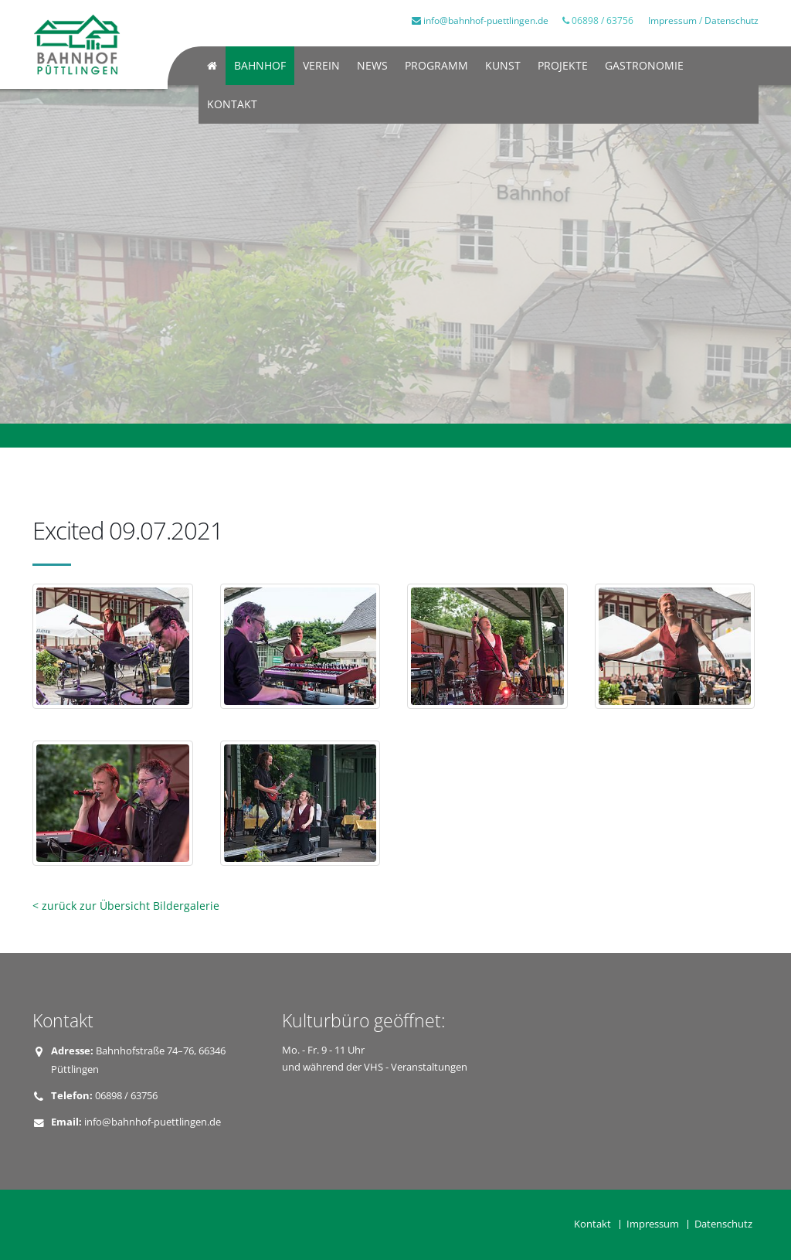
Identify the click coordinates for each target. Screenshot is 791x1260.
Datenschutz (731, 20)
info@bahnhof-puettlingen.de (480, 20)
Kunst (503, 65)
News (372, 65)
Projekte (563, 65)
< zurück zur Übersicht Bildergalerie (125, 905)
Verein (321, 65)
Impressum (672, 20)
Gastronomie (644, 65)
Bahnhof (260, 65)
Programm (436, 65)
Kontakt (232, 104)
